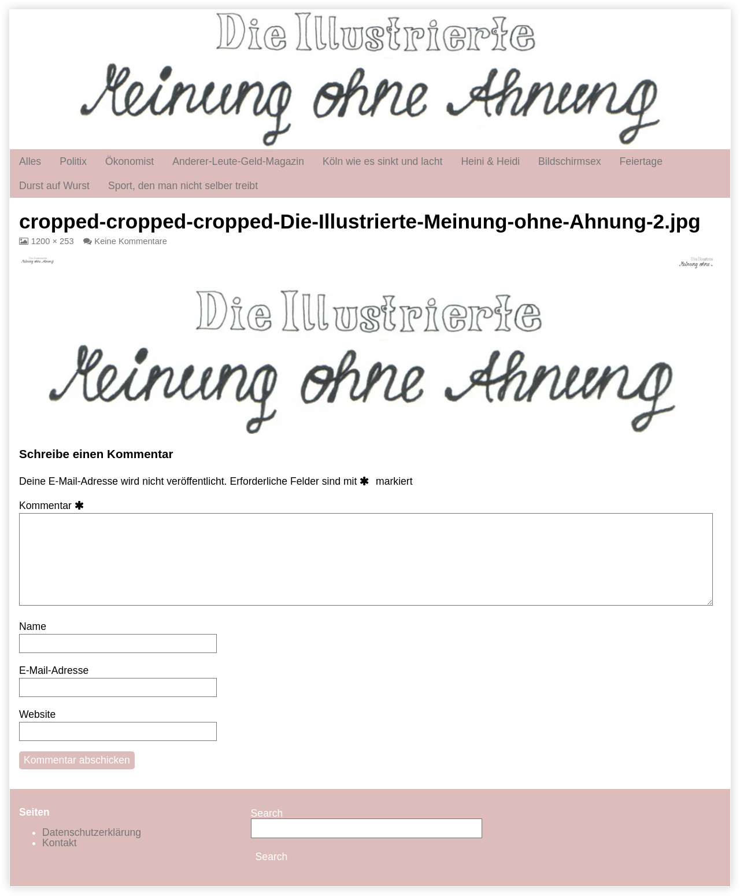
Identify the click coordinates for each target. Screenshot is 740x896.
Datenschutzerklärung (91, 832)
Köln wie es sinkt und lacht (382, 161)
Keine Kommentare (130, 241)
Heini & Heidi (490, 161)
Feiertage (641, 161)
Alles (30, 161)
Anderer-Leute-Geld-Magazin (238, 161)
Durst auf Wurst (54, 185)
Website (37, 714)
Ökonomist (129, 161)
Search (267, 813)
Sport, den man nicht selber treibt (183, 185)
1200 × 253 (52, 241)
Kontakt (59, 843)
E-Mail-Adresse (53, 670)
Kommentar (53, 505)
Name (32, 626)
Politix (73, 161)
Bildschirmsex (569, 161)
